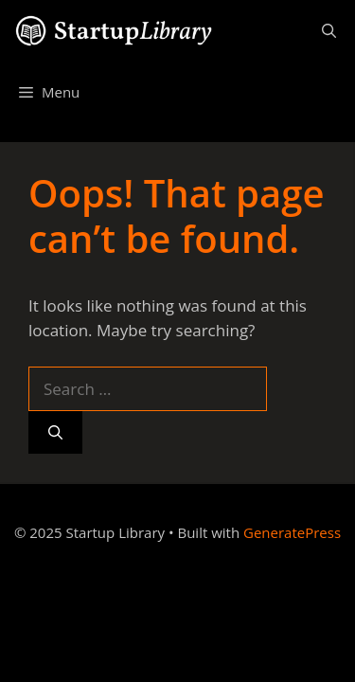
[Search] (55, 432)
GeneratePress (292, 532)
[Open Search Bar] (329, 31)
